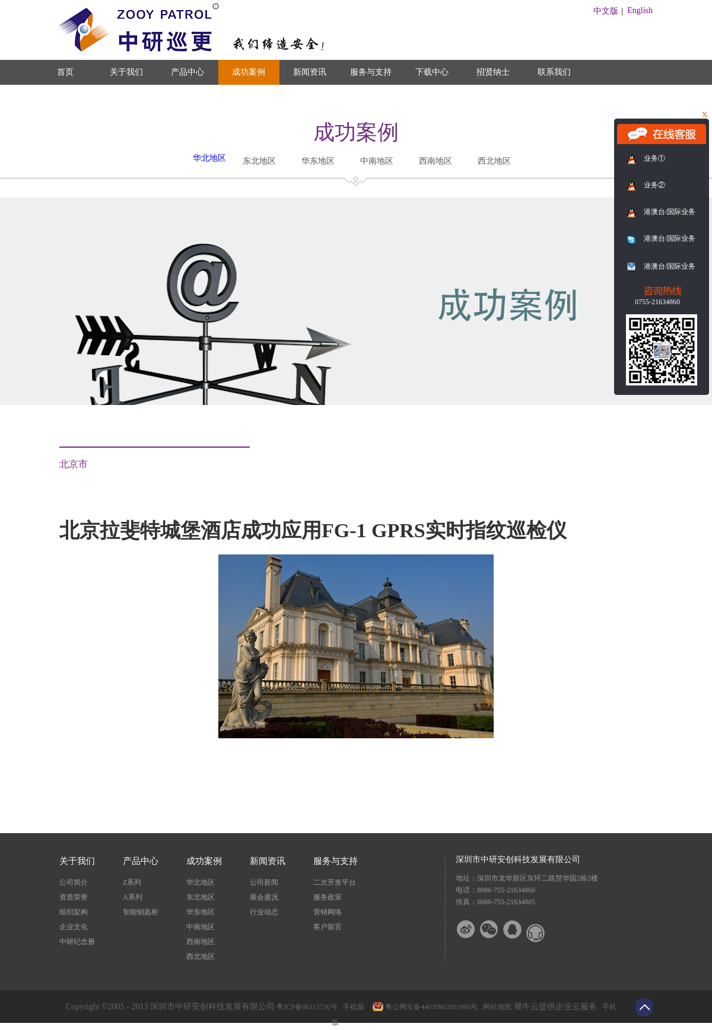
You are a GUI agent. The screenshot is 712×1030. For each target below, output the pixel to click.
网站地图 (495, 1007)
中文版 (605, 11)
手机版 (351, 1007)
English (640, 10)
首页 (65, 72)
